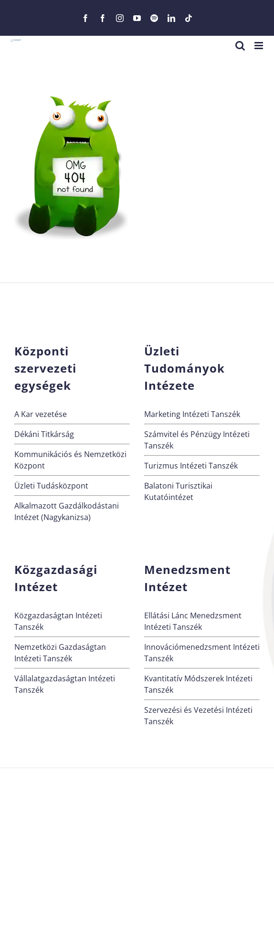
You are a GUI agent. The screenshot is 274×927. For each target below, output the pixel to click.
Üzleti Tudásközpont (51, 485)
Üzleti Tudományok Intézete (184, 368)
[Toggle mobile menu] (259, 46)
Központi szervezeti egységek (45, 368)
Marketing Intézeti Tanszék (192, 414)
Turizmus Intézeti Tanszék (191, 465)
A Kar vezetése (40, 414)
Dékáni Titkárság (44, 434)
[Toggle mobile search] (240, 46)
